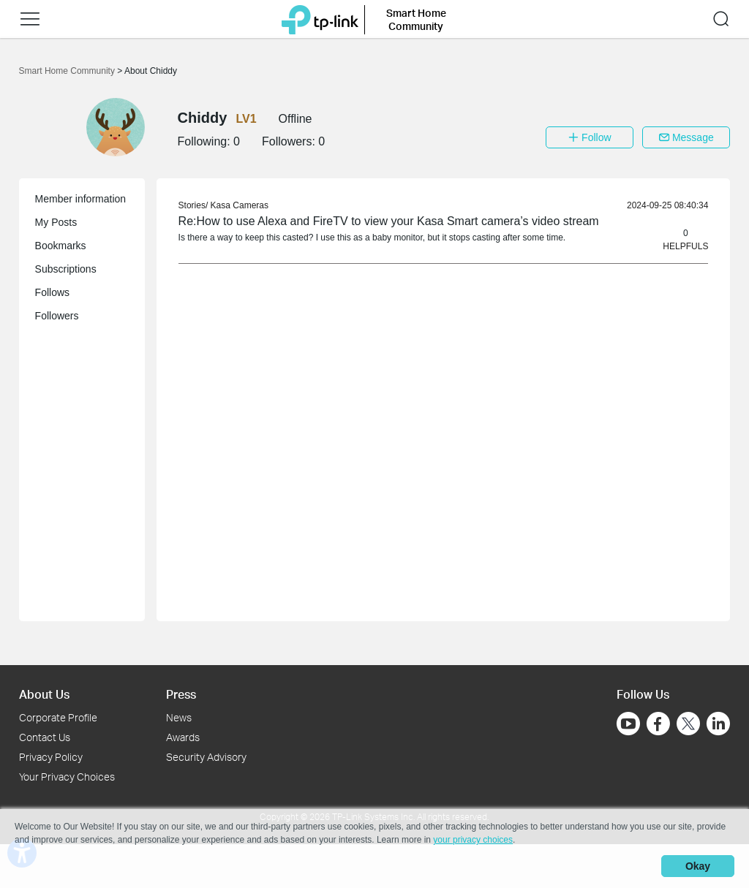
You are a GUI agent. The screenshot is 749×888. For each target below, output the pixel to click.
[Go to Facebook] (658, 723)
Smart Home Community (68, 71)
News (179, 717)
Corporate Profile (58, 717)
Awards (183, 737)
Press (181, 694)
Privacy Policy (51, 757)
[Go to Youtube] (628, 723)
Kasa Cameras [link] (239, 205)
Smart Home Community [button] (416, 19)
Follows (52, 292)
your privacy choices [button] (473, 840)
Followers (57, 316)
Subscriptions (66, 269)
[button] (30, 19)
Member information (81, 199)
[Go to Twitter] (688, 725)
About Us (44, 694)
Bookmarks (60, 245)
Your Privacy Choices (67, 776)
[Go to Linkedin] (718, 723)
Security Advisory (206, 757)
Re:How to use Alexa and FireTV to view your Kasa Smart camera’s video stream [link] (388, 221)
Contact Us (44, 737)
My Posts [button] (56, 222)
